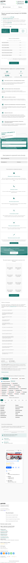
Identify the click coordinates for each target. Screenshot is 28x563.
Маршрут (9, 467)
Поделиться (1, 553)
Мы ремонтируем (7, 7)
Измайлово (2, 410)
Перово (16, 413)
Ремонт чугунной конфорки (5, 47)
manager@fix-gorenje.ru (4, 537)
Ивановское (17, 408)
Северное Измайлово (19, 415)
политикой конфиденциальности (18, 147)
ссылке (5, 510)
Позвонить (20, 7)
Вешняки (17, 405)
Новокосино (2, 413)
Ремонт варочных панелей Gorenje (12, 515)
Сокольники (17, 417)
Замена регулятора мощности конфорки (7, 52)
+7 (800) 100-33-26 (20, 3)
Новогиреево (17, 412)
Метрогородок (3, 412)
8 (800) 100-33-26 (3, 532)
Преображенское (3, 415)
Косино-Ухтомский (18, 410)
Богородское (2, 405)
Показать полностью (4, 372)
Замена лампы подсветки (5, 42)
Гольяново (2, 408)
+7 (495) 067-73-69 (20, 1)
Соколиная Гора (3, 417)
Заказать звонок (14, 252)
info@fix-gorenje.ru (3, 535)
